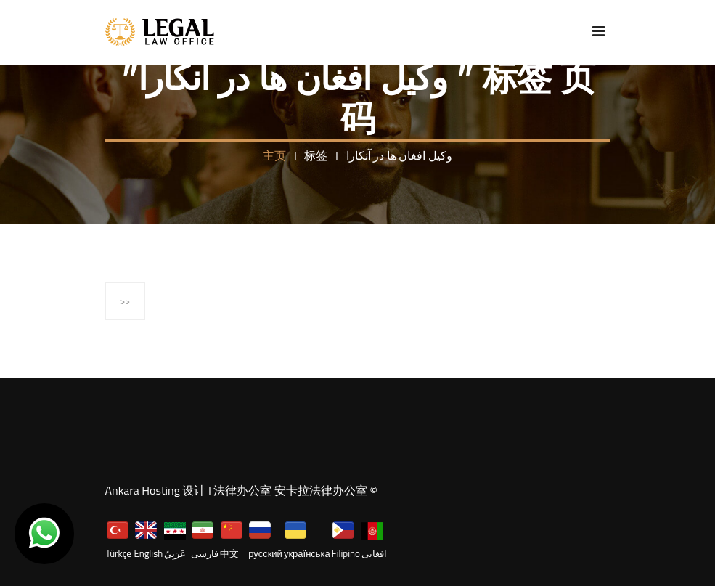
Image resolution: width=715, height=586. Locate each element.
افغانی (374, 553)
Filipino (346, 553)
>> (125, 301)
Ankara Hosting (142, 490)
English (148, 553)
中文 (229, 553)
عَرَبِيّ (175, 553)
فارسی (204, 553)
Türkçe (118, 553)
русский (265, 553)
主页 (276, 155)
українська (307, 553)
